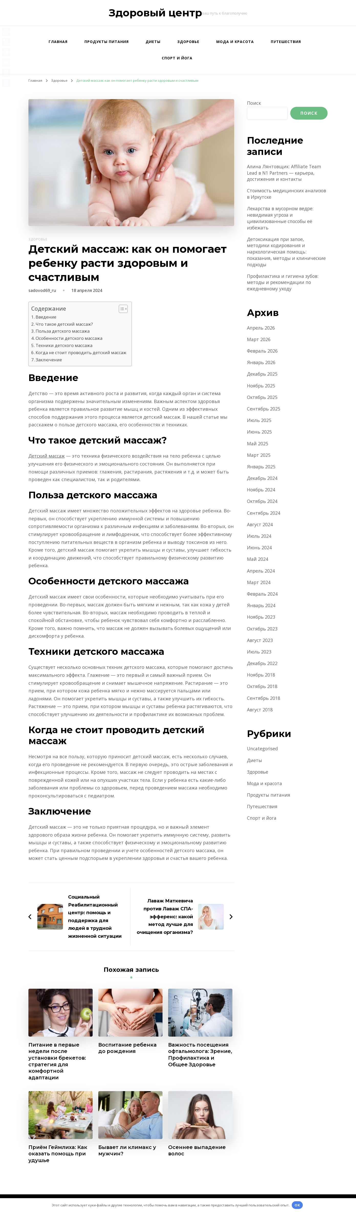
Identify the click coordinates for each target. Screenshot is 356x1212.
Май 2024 (257, 560)
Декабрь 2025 (262, 375)
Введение (46, 317)
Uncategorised (263, 750)
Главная (58, 41)
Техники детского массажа (65, 345)
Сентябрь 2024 (264, 514)
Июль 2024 (259, 537)
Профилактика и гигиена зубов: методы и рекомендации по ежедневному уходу (283, 283)
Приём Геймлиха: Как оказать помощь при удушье (58, 1154)
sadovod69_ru (42, 290)
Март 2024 (259, 584)
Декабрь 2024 (262, 480)
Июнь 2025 (259, 433)
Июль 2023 (259, 653)
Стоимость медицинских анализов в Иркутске (276, 194)
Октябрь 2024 (262, 503)
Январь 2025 (261, 468)
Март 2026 (259, 341)
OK (297, 1205)
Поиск (254, 103)
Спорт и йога (177, 58)
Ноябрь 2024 (261, 491)
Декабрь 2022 (262, 665)
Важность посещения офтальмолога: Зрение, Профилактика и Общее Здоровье (199, 1057)
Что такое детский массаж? (65, 324)
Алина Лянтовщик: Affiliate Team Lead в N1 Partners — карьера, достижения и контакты (284, 172)
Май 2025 (257, 445)
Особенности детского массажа (69, 338)
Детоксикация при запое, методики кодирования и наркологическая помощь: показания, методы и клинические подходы (278, 253)
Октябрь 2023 (262, 630)
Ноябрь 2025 (261, 387)
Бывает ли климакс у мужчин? (128, 1150)
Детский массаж (47, 455)
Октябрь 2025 (262, 398)
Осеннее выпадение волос (197, 1150)
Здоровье (188, 41)
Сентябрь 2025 (264, 410)
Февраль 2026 (262, 352)
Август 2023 (260, 641)
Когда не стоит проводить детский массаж (82, 352)
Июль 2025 (259, 422)
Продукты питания (106, 41)
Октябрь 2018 (262, 688)
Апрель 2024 (261, 572)
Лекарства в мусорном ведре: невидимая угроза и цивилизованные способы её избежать (281, 218)
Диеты (153, 41)
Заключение (49, 359)
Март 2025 (259, 456)
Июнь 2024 (259, 549)
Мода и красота (235, 41)
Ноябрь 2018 (261, 676)
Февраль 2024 (262, 595)
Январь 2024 (261, 607)
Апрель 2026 (261, 329)
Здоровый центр (155, 12)
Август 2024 (260, 526)
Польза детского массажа (63, 331)
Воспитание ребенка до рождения (127, 1047)
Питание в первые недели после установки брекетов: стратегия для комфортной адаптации (57, 1060)
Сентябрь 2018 (264, 699)
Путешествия (286, 41)
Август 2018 (260, 711)
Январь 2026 (261, 364)
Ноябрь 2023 (261, 618)
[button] (122, 308)
